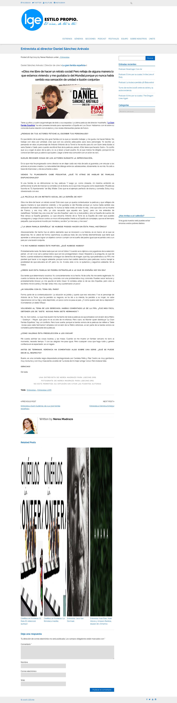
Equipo (124, 39)
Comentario (26, 644)
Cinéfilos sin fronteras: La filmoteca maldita (55, 618)
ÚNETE (152, 39)
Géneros (78, 39)
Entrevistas (31, 390)
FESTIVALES (113, 39)
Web (23, 680)
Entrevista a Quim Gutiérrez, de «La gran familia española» (40, 407)
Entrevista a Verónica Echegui (102, 406)
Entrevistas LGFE (44, 390)
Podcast (102, 39)
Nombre (24, 662)
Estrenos (67, 39)
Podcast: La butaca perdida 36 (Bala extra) (136, 82)
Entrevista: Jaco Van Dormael (78, 618)
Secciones (90, 39)
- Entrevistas (64, 57)
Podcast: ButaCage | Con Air (130, 69)
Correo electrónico (28, 671)
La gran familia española (73, 65)
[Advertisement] (136, 128)
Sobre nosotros (138, 39)
